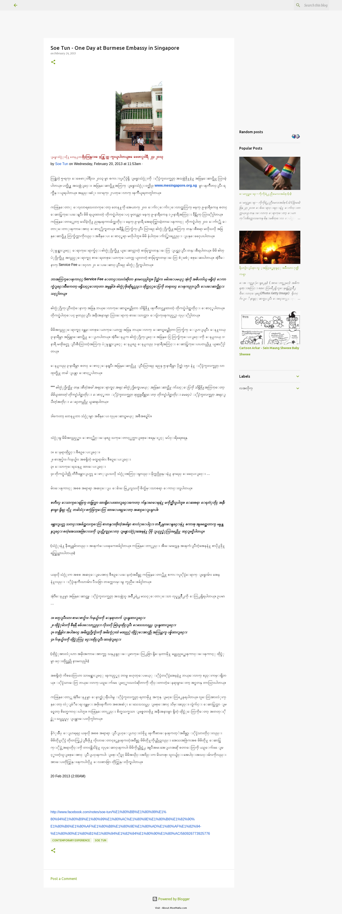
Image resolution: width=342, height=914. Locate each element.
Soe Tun (61, 164)
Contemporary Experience (71, 840)
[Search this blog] (306, 5)
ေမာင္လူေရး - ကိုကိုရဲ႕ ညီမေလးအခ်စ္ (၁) (265, 193)
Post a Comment (64, 879)
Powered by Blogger (171, 899)
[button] (53, 62)
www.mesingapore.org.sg (176, 185)
